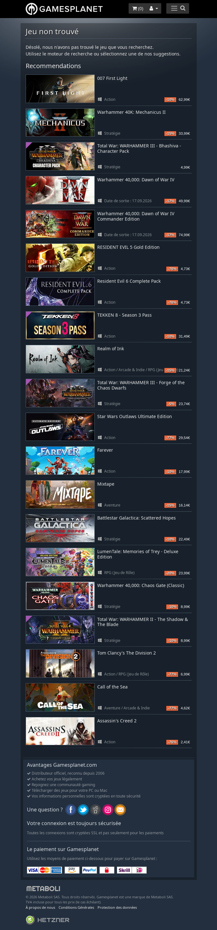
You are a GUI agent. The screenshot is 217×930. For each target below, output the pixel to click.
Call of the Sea (112, 687)
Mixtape (105, 484)
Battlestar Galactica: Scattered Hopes (136, 518)
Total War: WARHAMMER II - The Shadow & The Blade (142, 622)
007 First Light (112, 78)
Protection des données (117, 907)
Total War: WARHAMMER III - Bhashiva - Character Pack (139, 148)
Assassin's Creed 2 (117, 721)
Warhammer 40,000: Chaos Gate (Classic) (140, 585)
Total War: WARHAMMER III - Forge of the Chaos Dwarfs (141, 385)
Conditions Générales (76, 907)
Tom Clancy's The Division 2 (126, 653)
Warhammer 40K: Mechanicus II (131, 112)
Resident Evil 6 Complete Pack (129, 281)
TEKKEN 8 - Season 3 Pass (124, 315)
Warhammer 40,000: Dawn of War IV (135, 180)
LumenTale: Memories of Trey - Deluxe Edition (137, 554)
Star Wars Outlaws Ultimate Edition (134, 416)
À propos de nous (40, 907)
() (137, 8)
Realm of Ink (110, 349)
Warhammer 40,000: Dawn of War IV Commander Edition (135, 216)
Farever (105, 450)
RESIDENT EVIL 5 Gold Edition (128, 247)
